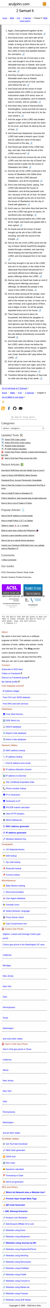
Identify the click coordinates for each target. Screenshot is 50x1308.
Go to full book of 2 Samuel (14, 388)
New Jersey (8, 977)
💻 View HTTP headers (13, 815)
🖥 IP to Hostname (11, 796)
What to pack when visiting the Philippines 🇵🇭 (19, 531)
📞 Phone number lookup (14, 789)
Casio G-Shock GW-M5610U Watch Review (19, 476)
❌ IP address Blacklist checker (17, 770)
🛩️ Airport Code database (14, 734)
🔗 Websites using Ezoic (14, 1231)
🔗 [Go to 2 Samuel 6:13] (35, 215)
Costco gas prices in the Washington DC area (24, 945)
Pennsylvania (9, 1008)
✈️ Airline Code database (14, 740)
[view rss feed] (3, 409)
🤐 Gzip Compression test (15, 924)
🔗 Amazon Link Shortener (15, 1218)
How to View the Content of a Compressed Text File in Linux (23, 487)
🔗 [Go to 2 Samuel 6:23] (41, 378)
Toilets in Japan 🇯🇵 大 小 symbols (15, 526)
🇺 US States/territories (13, 850)
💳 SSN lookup (10, 857)
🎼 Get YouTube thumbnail (15, 1145)
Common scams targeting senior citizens (17, 536)
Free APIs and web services (15, 704)
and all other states (11, 1134)
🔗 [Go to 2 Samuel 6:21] (16, 358)
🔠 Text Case (9, 1164)
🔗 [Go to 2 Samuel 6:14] (21, 225)
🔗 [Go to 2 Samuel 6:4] (28, 85)
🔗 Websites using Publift (14, 1275)
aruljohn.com (19, 4)
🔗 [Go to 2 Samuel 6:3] (18, 71)
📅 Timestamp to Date (13, 1176)
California (7, 956)
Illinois (6, 1071)
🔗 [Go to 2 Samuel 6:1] (44, 34)
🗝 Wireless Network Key (14, 840)
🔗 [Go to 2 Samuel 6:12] (29, 204)
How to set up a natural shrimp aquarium (17, 541)
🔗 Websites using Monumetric (17, 1263)
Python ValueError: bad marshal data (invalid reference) (24, 499)
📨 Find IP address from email (17, 764)
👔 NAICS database (12, 728)
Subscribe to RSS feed (12, 670)
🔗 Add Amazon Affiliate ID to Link (18, 1225)
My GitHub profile (10, 683)
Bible (12, 18)
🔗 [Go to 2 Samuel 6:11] (41, 181)
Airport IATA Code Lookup (15, 440)
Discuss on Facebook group (14, 678)
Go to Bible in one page (13, 397)
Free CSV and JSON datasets (16, 698)
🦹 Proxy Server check (13, 918)
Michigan (7, 966)
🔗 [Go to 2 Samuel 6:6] (22, 116)
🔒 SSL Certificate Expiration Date (18, 783)
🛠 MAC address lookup (14, 751)
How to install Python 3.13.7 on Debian (17, 522)
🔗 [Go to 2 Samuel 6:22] (39, 371)
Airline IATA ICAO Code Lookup (17, 444)
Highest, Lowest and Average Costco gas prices (22, 937)
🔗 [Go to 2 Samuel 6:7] (16, 129)
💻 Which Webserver (12, 821)
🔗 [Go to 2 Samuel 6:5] (40, 102)
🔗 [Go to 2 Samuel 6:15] (17, 239)
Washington (8, 1029)
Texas (5, 1019)
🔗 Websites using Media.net (16, 1288)
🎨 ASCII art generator (13, 1183)
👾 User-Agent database (14, 899)
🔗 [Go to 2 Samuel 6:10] (30, 167)
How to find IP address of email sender (17, 517)
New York (7, 987)
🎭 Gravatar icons (11, 905)
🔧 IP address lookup (12, 758)
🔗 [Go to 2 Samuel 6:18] (35, 290)
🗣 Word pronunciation (13, 893)
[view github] (14, 409)
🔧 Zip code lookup (11, 863)
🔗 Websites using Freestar (15, 1294)
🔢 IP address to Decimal (14, 777)
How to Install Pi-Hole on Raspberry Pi (17, 494)
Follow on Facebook (11, 674)
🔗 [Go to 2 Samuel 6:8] (31, 143)
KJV (18, 18)
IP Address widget (11, 692)
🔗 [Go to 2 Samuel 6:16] (9, 259)
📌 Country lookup (11, 876)
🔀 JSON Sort (9, 1157)
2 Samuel (27, 18)
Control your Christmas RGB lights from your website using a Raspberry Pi (22, 547)
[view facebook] (9, 409)
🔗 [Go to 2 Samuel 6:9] (28, 153)
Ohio (5, 998)
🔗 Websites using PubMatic (16, 1269)
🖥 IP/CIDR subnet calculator (16, 808)
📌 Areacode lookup (12, 869)
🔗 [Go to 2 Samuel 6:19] (40, 310)
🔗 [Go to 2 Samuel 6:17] (41, 276)
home (5, 18)
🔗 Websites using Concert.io (16, 1282)
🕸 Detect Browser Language (16, 912)
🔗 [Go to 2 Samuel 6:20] (17, 337)
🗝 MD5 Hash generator (14, 1151)
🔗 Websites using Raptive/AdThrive (19, 1250)
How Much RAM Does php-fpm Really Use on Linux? (22, 471)
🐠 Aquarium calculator (13, 1170)
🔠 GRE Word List (11, 721)
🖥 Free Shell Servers (13, 715)
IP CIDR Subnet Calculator (16, 450)
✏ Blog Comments (8, 561)
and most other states (13, 1040)
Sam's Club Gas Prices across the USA (21, 459)
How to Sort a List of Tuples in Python (16, 504)
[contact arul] (20, 409)
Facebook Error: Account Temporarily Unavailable (21, 481)
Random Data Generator (15, 447)
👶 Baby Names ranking (14, 886)
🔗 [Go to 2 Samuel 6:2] (23, 54)
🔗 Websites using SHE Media (17, 1301)
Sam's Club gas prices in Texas (17, 1050)
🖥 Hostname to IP (11, 802)
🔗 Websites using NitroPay (15, 1256)
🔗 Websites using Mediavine (16, 1237)
